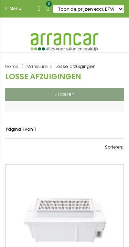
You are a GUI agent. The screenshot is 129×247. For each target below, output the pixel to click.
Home (12, 66)
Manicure (36, 66)
